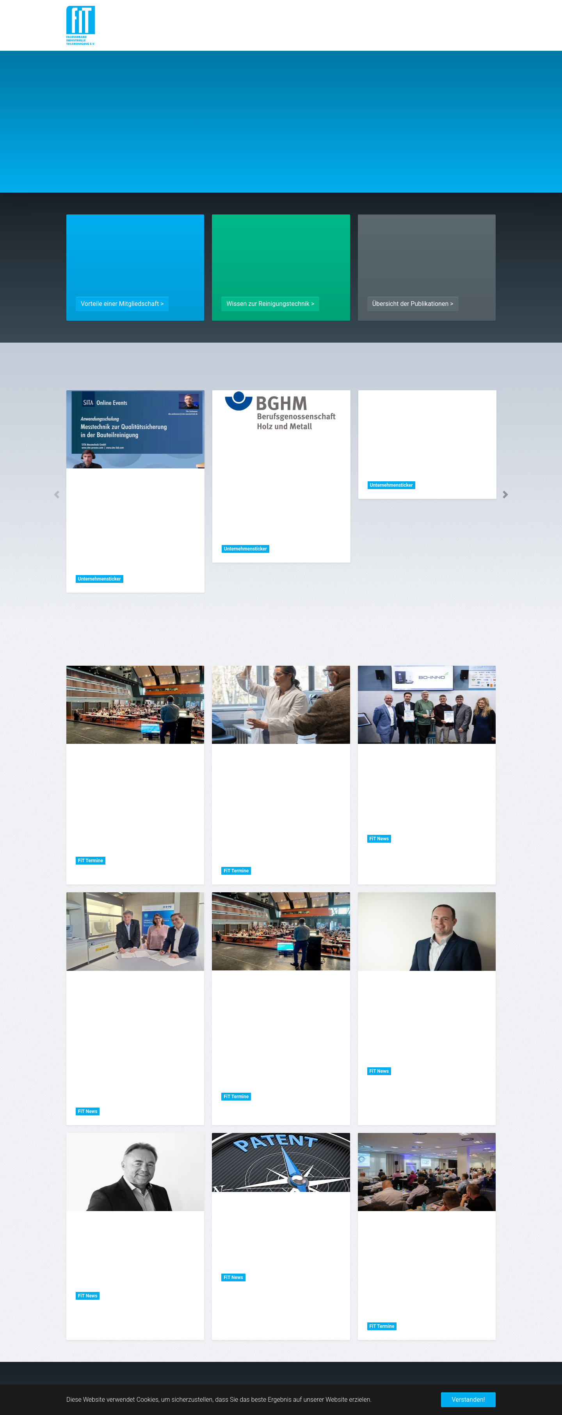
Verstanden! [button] (468, 1399)
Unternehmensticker (99, 579)
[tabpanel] (135, 491)
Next (505, 494)
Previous (56, 494)
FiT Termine (90, 860)
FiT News (379, 838)
